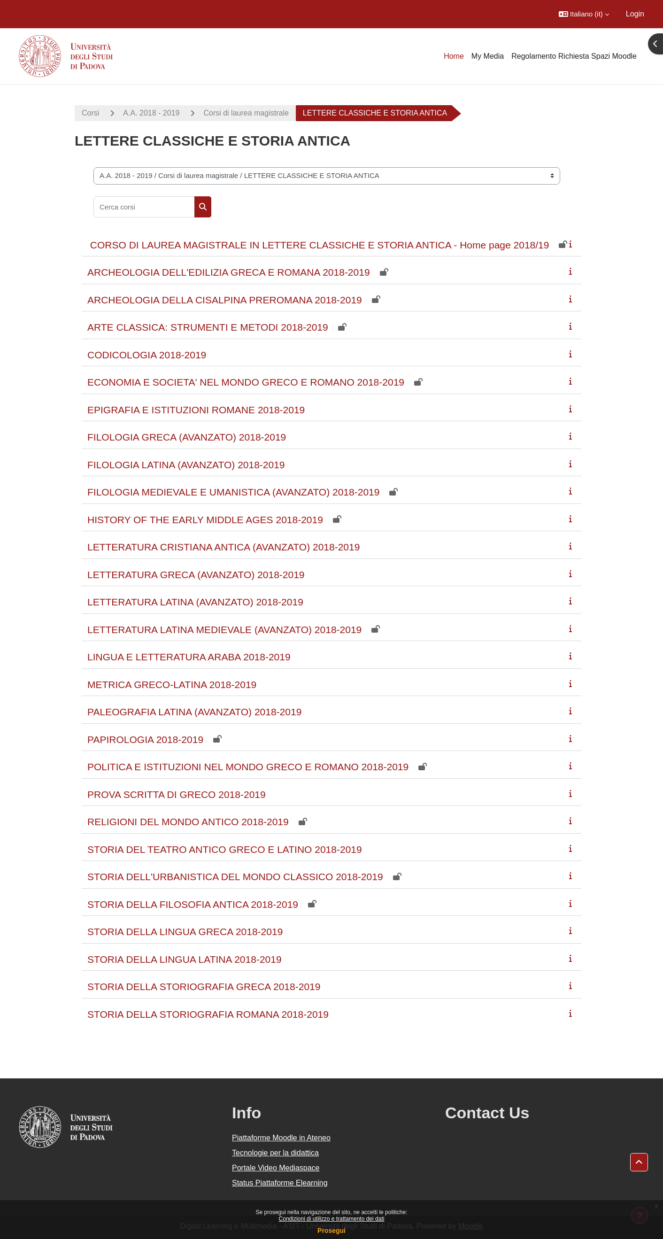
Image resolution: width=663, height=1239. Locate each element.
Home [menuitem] (454, 56)
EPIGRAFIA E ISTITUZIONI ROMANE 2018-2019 (196, 409)
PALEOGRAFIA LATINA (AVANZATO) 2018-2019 (194, 711)
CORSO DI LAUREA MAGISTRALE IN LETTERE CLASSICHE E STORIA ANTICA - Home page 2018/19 (318, 245)
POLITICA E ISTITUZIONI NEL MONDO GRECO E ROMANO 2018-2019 (248, 766)
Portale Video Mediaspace (276, 1168)
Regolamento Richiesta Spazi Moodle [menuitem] (574, 56)
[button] (584, 14)
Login (635, 14)
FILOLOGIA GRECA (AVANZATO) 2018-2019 (186, 437)
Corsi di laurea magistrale (245, 113)
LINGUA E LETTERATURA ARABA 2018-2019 (189, 656)
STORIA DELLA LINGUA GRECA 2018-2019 (185, 931)
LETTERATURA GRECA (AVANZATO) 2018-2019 (196, 574)
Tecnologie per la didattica (275, 1153)
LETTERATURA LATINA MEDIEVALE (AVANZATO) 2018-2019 (224, 629)
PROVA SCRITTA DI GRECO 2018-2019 (176, 794)
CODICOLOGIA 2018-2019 (146, 354)
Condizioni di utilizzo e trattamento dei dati (332, 1219)
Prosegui (331, 1230)
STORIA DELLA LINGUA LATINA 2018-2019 (184, 959)
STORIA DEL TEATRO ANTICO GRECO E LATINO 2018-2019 (224, 849)
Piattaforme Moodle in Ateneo (281, 1138)
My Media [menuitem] (487, 56)
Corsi (90, 113)
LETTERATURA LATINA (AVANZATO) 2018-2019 (195, 601)
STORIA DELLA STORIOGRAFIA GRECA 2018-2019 (203, 986)
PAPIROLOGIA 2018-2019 (145, 739)
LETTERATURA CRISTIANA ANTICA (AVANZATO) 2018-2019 (223, 547)
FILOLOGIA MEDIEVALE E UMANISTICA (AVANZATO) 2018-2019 (233, 492)
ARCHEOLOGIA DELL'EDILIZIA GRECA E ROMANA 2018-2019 (228, 272)
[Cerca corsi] (144, 206)
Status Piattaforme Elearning (280, 1183)
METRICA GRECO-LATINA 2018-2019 (171, 684)
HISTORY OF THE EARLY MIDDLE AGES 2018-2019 (205, 519)
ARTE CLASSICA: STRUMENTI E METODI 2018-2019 (207, 327)
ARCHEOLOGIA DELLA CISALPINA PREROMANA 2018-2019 (224, 299)
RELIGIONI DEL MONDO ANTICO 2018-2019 (188, 821)
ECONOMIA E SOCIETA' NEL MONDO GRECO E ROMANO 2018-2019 (245, 382)
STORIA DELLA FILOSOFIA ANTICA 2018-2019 (192, 904)
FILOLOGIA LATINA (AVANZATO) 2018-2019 (186, 464)
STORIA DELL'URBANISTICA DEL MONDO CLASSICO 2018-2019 (235, 876)
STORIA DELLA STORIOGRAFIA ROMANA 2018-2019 (208, 1014)
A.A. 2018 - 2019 (151, 113)
